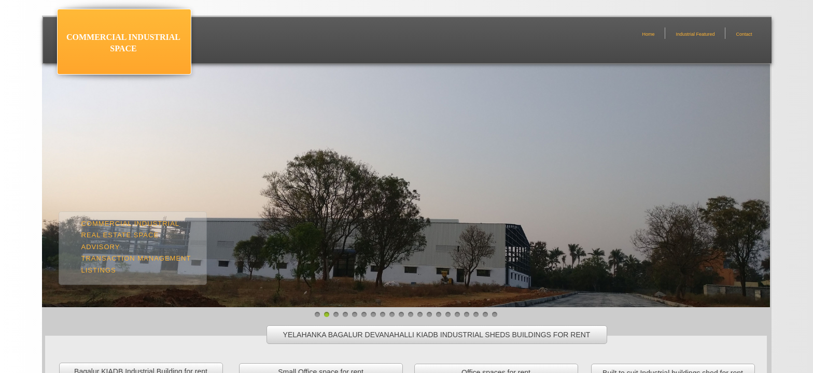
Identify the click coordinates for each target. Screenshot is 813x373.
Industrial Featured (695, 34)
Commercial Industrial (130, 223)
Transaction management (136, 258)
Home (648, 34)
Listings (98, 270)
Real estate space (120, 235)
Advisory (100, 247)
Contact (744, 34)
